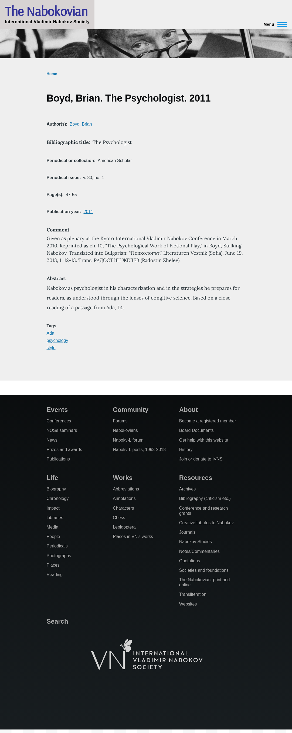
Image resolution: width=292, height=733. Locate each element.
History (186, 449)
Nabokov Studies (195, 541)
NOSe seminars (62, 430)
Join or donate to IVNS (201, 459)
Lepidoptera (124, 527)
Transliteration (192, 594)
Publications (58, 459)
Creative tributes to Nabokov (206, 522)
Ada (50, 333)
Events (57, 409)
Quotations (189, 561)
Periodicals (57, 546)
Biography (56, 489)
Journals (187, 532)
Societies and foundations (204, 570)
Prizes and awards (64, 449)
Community (130, 409)
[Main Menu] (274, 24)
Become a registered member (207, 421)
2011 (88, 211)
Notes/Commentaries (199, 551)
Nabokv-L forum (128, 440)
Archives (187, 489)
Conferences (59, 421)
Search (57, 621)
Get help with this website (203, 440)
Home (52, 74)
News (52, 440)
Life (52, 477)
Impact (53, 508)
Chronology (58, 498)
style (51, 347)
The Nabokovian (46, 11)
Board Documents (196, 430)
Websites (188, 604)
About (188, 409)
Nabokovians (125, 430)
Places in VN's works (133, 536)
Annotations (124, 498)
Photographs (59, 555)
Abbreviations (126, 489)
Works (123, 477)
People (53, 536)
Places (53, 565)
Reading (55, 574)
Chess (119, 517)
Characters (123, 508)
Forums (120, 421)
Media (53, 527)
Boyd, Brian (81, 124)
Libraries (55, 517)
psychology (57, 340)
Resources (195, 477)
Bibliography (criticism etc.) (205, 498)
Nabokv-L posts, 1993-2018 (139, 449)
